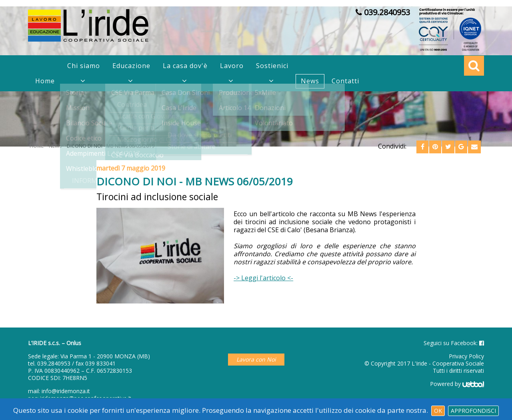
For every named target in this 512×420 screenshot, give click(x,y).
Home (45, 80)
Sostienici (272, 65)
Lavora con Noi (256, 359)
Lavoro (232, 65)
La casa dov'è (185, 65)
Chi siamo (83, 65)
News (310, 80)
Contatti (345, 80)
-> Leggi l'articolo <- (263, 277)
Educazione (131, 65)
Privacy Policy (466, 356)
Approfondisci (473, 410)
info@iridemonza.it (66, 391)
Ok (438, 410)
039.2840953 (53, 363)
